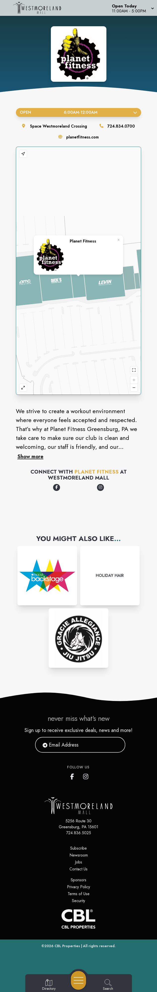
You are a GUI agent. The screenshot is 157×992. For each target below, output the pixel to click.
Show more (30, 456)
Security (78, 901)
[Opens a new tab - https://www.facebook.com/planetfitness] (56, 487)
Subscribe (78, 848)
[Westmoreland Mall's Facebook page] (73, 775)
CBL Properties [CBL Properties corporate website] (67, 945)
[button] (132, 8)
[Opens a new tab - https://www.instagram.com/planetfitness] (100, 487)
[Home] (40, 8)
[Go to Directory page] (48, 985)
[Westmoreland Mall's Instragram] (86, 775)
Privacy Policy (78, 887)
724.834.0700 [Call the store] (121, 126)
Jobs (78, 862)
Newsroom (78, 855)
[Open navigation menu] (78, 980)
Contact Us (78, 869)
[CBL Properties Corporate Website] (78, 919)
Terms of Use (79, 894)
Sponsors (78, 880)
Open (78, 112)
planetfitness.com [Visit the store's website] (82, 137)
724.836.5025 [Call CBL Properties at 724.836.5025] (78, 833)
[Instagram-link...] (47, 575)
